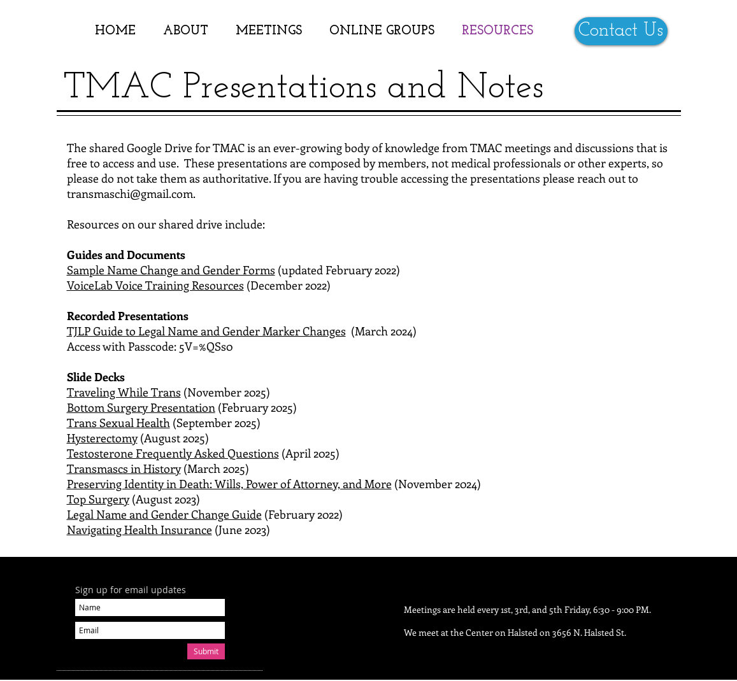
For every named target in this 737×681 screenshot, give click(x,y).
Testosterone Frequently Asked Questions (173, 453)
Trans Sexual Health (118, 422)
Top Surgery (98, 499)
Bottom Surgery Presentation (141, 407)
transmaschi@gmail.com (130, 193)
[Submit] (206, 651)
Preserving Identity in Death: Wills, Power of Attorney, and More (229, 483)
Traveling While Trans (124, 392)
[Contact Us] (621, 31)
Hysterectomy (102, 438)
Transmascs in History (124, 468)
